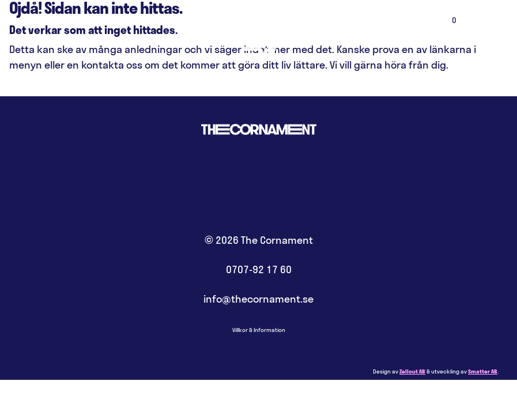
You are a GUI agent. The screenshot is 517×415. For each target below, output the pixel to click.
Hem (258, 35)
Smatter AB (482, 371)
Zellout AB (412, 371)
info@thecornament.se (258, 298)
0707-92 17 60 (259, 269)
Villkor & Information (258, 330)
